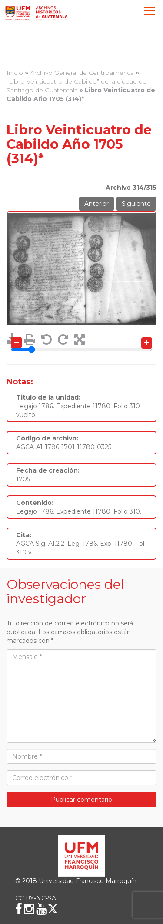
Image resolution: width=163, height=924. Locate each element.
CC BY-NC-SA (35, 898)
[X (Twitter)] (52, 908)
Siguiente (136, 204)
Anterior (96, 204)
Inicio (15, 73)
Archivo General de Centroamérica (82, 73)
